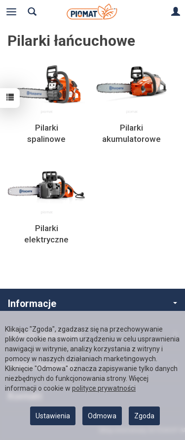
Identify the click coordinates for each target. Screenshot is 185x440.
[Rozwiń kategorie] (11, 12)
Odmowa (102, 416)
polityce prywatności (104, 388)
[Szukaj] (32, 12)
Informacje (92, 303)
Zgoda (144, 416)
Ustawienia (53, 416)
